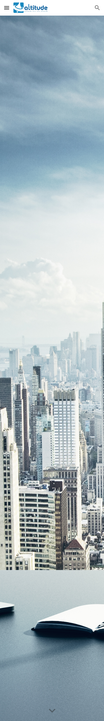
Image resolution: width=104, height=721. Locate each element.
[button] (6, 7)
